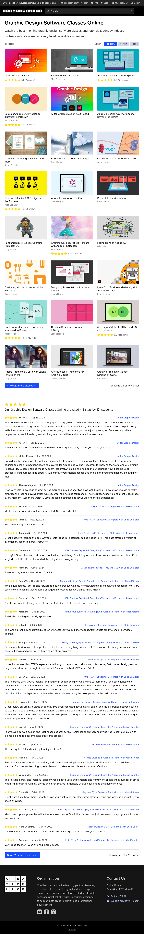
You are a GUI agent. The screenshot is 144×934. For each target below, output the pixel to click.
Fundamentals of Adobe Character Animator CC (24, 244)
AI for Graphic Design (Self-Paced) (70, 114)
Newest (123, 43)
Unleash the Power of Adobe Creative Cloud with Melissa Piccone (105, 702)
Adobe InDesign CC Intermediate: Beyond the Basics (116, 115)
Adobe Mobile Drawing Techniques (71, 158)
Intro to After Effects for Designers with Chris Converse (111, 519)
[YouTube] (39, 911)
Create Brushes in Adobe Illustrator (117, 158)
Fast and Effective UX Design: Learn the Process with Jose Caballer (104, 727)
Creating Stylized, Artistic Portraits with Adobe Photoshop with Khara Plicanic (99, 581)
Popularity (110, 43)
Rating (135, 43)
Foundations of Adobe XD (112, 243)
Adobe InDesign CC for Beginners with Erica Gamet (113, 659)
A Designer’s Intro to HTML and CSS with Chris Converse (110, 567)
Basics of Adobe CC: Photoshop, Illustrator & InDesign (23, 115)
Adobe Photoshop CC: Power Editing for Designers (25, 373)
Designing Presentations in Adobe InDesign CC (70, 288)
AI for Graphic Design (17, 75)
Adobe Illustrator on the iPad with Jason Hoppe (115, 744)
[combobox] (89, 11)
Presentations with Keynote (112, 198)
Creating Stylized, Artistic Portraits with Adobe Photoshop (70, 244)
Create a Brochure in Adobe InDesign (67, 328)
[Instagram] (53, 911)
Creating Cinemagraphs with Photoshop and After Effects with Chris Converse (99, 642)
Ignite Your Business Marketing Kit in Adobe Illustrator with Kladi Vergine (102, 611)
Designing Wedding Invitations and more (24, 160)
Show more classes (22, 385)
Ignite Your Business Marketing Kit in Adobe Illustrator (117, 288)
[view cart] (104, 3)
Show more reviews (22, 855)
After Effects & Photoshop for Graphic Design (67, 373)
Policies (72, 929)
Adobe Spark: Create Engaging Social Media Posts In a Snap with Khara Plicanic (98, 809)
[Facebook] (46, 911)
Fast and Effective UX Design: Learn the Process (25, 199)
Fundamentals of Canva (64, 75)
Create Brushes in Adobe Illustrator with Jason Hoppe (111, 757)
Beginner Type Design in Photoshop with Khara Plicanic (110, 792)
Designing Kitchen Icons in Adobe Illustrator (24, 288)
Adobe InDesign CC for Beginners (116, 75)
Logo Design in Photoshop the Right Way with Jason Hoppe (108, 533)
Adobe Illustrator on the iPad (67, 198)
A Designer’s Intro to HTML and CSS (117, 327)
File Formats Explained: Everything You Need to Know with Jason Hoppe (102, 550)
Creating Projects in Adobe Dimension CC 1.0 (112, 373)
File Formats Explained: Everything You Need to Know (24, 328)
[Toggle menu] (138, 11)
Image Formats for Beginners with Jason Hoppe (115, 506)
